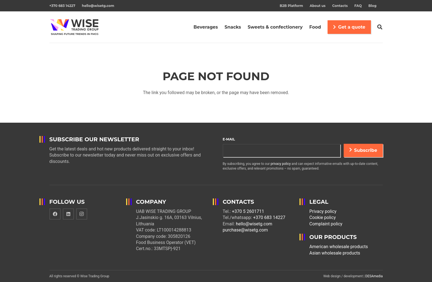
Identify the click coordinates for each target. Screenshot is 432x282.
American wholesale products (338, 246)
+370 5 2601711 (248, 211)
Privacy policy (323, 211)
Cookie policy (322, 217)
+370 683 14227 (269, 217)
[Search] (379, 27)
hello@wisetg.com (254, 223)
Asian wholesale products (334, 253)
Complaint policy (326, 223)
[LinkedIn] (68, 214)
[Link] (75, 27)
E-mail (229, 139)
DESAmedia (374, 276)
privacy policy (281, 164)
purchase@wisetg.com (245, 230)
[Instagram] (81, 214)
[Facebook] (55, 214)
